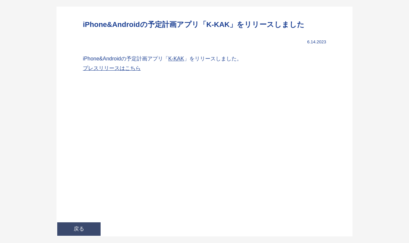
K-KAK (176, 58)
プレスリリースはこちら (112, 68)
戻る (79, 229)
